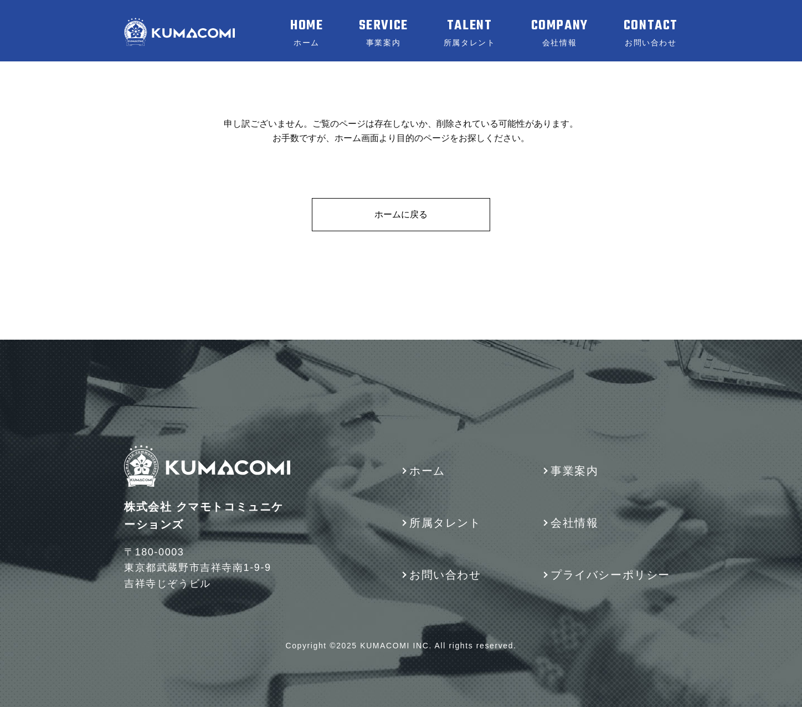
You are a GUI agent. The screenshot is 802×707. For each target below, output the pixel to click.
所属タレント (445, 523)
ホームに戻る (401, 214)
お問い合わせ (445, 575)
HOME (306, 32)
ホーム (427, 471)
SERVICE (383, 32)
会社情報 (574, 523)
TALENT (470, 32)
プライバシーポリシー (610, 575)
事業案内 (574, 471)
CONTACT (651, 32)
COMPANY (559, 32)
